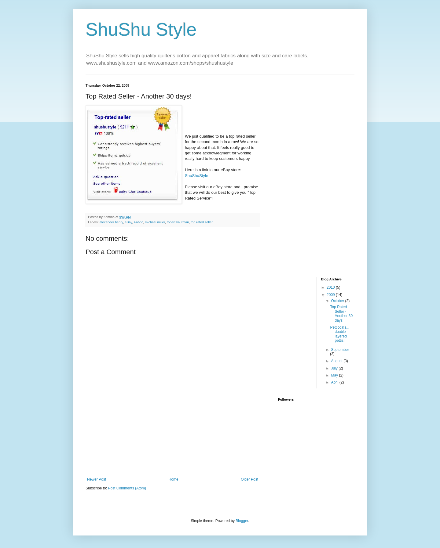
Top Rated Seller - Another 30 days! (341, 313)
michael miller (155, 222)
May (335, 375)
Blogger (242, 521)
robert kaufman (178, 222)
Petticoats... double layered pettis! (339, 334)
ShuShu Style (141, 29)
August (337, 361)
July (335, 368)
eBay (128, 222)
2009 (331, 295)
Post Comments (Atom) (127, 488)
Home (173, 479)
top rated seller (201, 222)
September (340, 350)
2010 (331, 287)
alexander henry (111, 222)
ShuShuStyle (196, 175)
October (338, 301)
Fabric (138, 222)
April (335, 382)
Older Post (249, 479)
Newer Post (96, 479)
